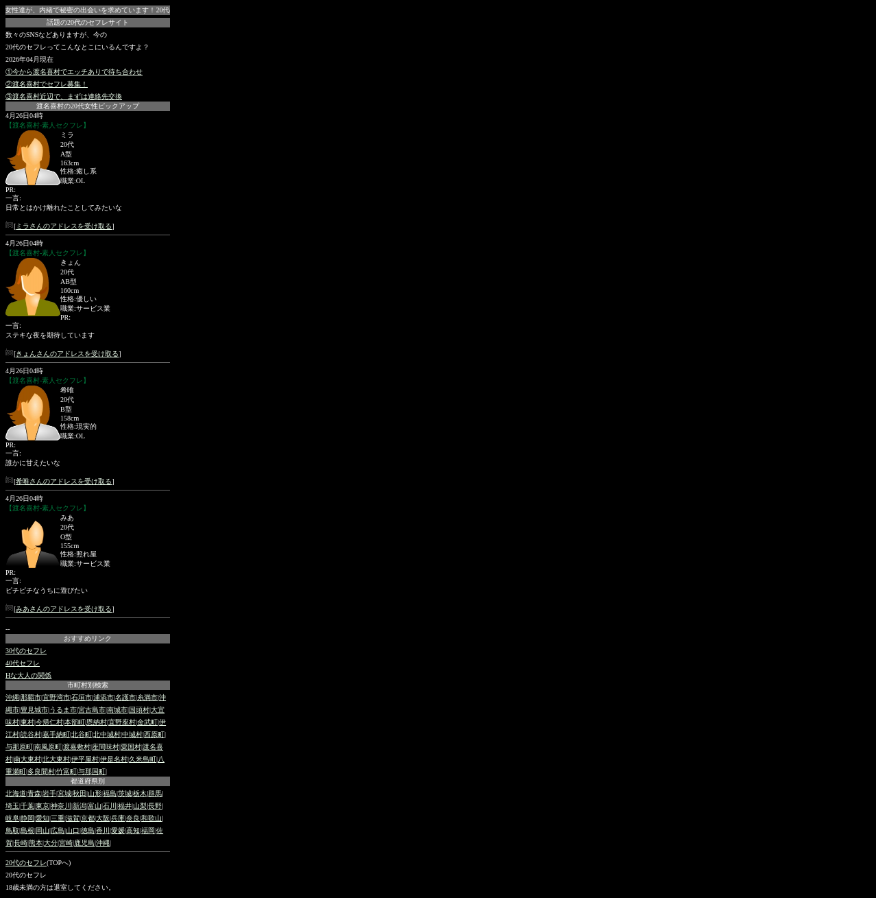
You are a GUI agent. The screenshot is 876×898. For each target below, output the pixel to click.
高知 (133, 830)
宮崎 (66, 843)
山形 (94, 793)
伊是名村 (113, 759)
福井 (125, 806)
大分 (51, 843)
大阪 (103, 818)
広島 (57, 830)
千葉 (27, 806)
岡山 (42, 830)
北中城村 (107, 734)
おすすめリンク (88, 638)
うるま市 (63, 709)
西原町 (154, 734)
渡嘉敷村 (76, 747)
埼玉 (12, 806)
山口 (73, 830)
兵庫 (118, 818)
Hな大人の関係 (28, 675)
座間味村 (105, 747)
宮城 (64, 793)
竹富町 (66, 771)
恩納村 (96, 722)
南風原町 (48, 747)
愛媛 (118, 830)
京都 (88, 818)
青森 (34, 793)
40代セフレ (22, 663)
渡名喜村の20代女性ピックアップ (87, 106)
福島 (110, 793)
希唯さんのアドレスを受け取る (64, 481)
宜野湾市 (56, 697)
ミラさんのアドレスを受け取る (64, 226)
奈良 (133, 818)
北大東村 (56, 759)
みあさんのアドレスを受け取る (64, 609)
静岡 (27, 818)
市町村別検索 (87, 685)
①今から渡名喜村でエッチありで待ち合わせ (74, 71)
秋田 (79, 793)
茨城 (125, 793)
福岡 (148, 830)
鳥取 (12, 830)
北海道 (15, 793)
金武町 (147, 722)
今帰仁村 (49, 722)
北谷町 (81, 734)
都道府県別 (88, 781)
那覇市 (31, 697)
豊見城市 (34, 709)
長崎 (20, 843)
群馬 (155, 793)
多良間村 (41, 771)
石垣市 (81, 697)
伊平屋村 (85, 759)
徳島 (88, 830)
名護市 (125, 697)
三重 (57, 818)
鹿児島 (84, 843)
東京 (42, 806)
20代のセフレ (26, 862)
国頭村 (139, 709)
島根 (27, 830)
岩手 (49, 793)
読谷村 (31, 734)
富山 (94, 806)
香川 (103, 830)
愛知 (42, 818)
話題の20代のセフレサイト (88, 22)
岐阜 (12, 818)
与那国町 (92, 771)
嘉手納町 (56, 734)
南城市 (117, 709)
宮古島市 (92, 709)
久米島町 (142, 759)
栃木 (140, 793)
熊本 (35, 843)
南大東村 (27, 759)
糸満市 (147, 697)
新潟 (79, 806)
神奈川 (61, 806)
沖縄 (12, 697)
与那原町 (19, 747)
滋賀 (73, 818)
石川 (110, 806)
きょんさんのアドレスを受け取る (67, 353)
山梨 (140, 806)
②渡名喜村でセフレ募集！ (46, 84)
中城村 (132, 734)
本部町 (74, 722)
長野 (155, 806)
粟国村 (131, 747)
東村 (27, 722)
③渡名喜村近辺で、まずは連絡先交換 (63, 96)
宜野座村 (122, 722)
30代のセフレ (26, 650)
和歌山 (151, 818)
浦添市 (103, 697)
